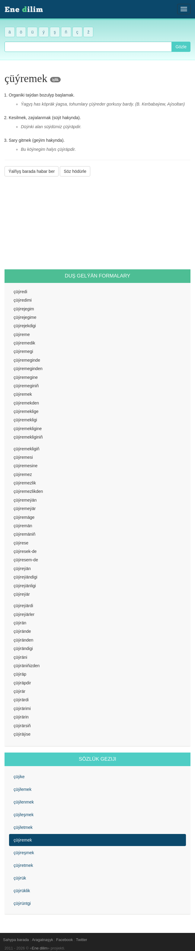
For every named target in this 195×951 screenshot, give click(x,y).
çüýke (19, 776)
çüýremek (23, 840)
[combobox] (88, 47)
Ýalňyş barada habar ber (31, 171)
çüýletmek (23, 827)
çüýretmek (23, 865)
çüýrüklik (22, 890)
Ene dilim (40, 948)
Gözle (181, 46)
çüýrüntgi (22, 903)
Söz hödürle (75, 171)
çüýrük (20, 878)
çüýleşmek (24, 814)
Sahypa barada (16, 940)
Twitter (81, 940)
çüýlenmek (24, 802)
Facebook (64, 940)
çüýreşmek (24, 852)
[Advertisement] (97, 223)
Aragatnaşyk (42, 940)
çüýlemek (22, 789)
